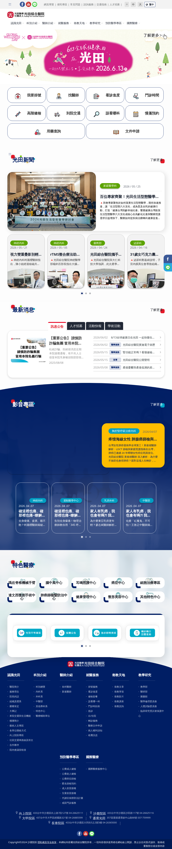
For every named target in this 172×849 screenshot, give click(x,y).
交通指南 (102, 4)
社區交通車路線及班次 (21, 740)
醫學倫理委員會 (148, 701)
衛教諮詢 (119, 706)
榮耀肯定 (14, 706)
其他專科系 (42, 706)
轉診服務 (93, 720)
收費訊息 (93, 735)
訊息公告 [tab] (57, 326)
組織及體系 (15, 701)
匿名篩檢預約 (69, 783)
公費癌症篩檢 (69, 778)
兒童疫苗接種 (69, 793)
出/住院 (92, 715)
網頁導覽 (49, 4)
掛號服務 (93, 686)
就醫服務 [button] (63, 23)
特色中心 (40, 710)
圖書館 (143, 696)
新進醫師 (66, 691)
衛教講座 (119, 701)
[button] (82, 293)
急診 (90, 710)
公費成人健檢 (69, 768)
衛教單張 (119, 691)
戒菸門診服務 (69, 802)
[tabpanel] (86, 354)
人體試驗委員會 (148, 706)
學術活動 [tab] (114, 326)
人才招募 (115, 4)
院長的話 (14, 696)
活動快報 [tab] (95, 326)
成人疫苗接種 (69, 788)
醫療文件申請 (95, 725)
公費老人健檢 (69, 773)
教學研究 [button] (95, 23)
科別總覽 (40, 686)
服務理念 (14, 691)
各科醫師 (66, 686)
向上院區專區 (17, 735)
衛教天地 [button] (79, 23)
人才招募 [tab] (76, 326)
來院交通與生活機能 (20, 715)
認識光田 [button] (16, 23)
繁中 (150, 4)
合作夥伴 (14, 744)
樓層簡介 (14, 720)
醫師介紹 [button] (47, 23)
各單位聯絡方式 (18, 730)
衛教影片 (119, 696)
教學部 (143, 686)
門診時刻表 (94, 706)
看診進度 (93, 691)
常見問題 (75, 4)
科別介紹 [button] (32, 23)
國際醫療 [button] (132, 23)
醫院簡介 (14, 686)
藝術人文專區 (17, 725)
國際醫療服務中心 (97, 768)
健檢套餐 (93, 696)
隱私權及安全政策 (47, 842)
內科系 (39, 691)
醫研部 (143, 691)
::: (10, 4)
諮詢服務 (88, 4)
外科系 (39, 696)
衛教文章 (119, 686)
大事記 (13, 710)
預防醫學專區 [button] (113, 23)
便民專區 (62, 4)
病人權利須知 (95, 730)
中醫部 (39, 701)
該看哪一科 (94, 701)
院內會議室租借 (18, 749)
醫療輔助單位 (43, 715)
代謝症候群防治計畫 (72, 798)
